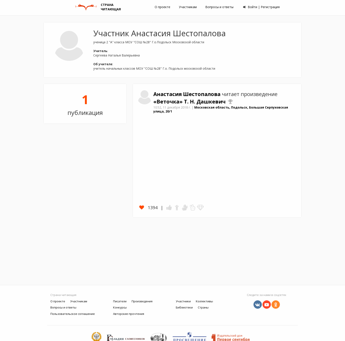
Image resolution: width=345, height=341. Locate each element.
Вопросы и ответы (219, 7)
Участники (183, 301)
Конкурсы (120, 307)
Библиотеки (184, 307)
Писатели (120, 301)
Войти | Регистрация (261, 7)
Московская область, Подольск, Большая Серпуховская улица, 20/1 (220, 109)
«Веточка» (168, 101)
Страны (203, 307)
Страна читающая (63, 295)
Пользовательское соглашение (72, 314)
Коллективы (204, 301)
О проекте (162, 7)
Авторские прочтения (128, 314)
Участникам (188, 7)
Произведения (142, 301)
